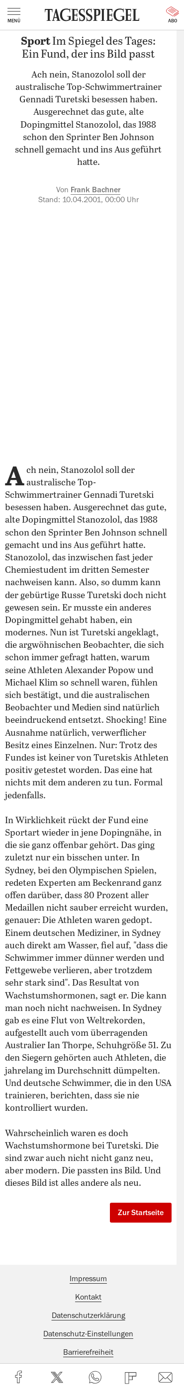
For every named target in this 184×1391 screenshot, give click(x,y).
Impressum (88, 1279)
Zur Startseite (141, 1213)
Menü (13, 15)
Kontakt (88, 1297)
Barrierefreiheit (88, 1352)
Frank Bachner (95, 190)
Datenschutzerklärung (88, 1315)
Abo (172, 14)
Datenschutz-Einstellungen (88, 1334)
